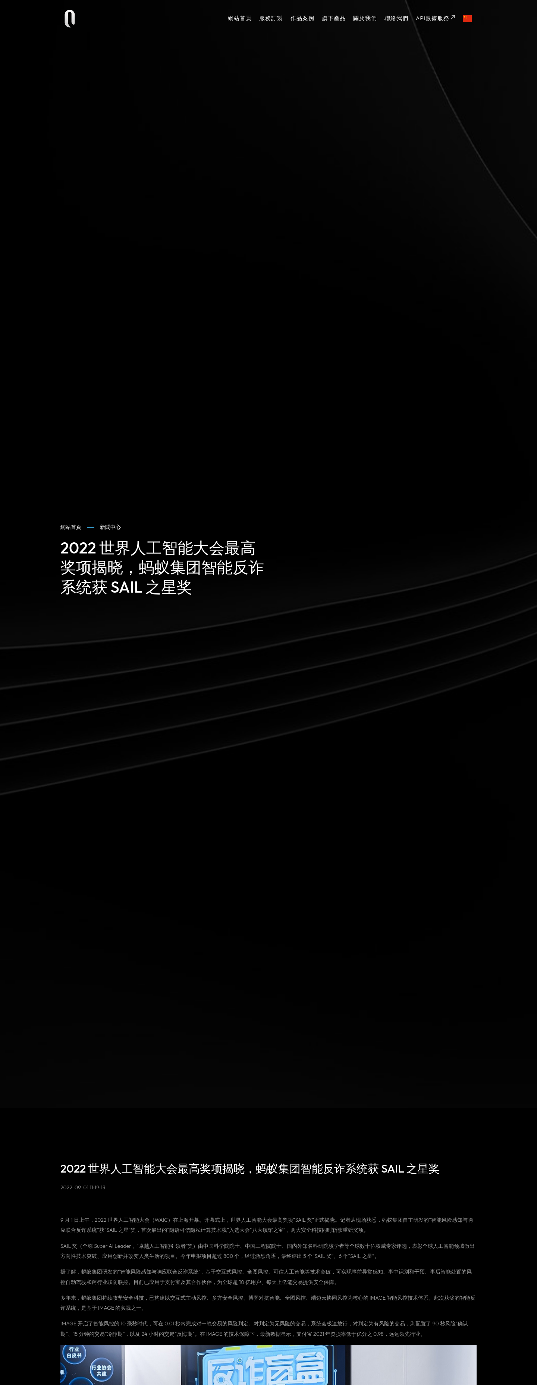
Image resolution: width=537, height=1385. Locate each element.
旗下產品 (334, 18)
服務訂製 (271, 18)
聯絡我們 (396, 18)
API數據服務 (435, 18)
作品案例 (302, 18)
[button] (467, 19)
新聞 (110, 527)
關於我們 (365, 18)
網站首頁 (240, 18)
